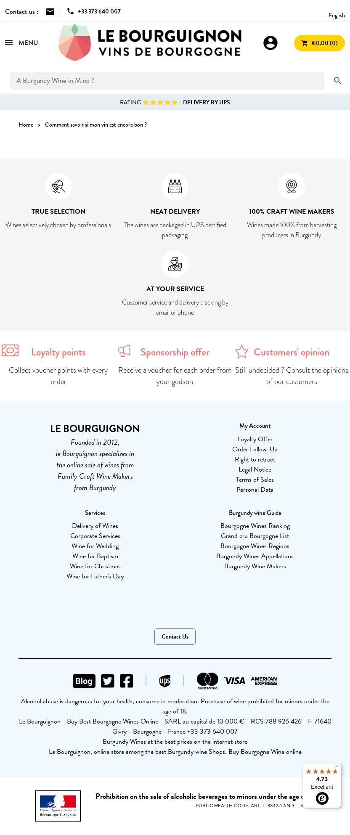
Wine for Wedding (95, 546)
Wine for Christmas (95, 566)
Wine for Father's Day (95, 576)
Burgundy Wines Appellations (255, 556)
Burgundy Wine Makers (255, 566)
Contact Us (175, 636)
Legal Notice (255, 469)
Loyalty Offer (255, 439)
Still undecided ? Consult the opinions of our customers (291, 376)
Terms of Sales (255, 479)
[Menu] (336, 768)
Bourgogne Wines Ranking (255, 526)
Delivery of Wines (95, 526)
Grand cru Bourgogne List (255, 536)
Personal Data (254, 490)
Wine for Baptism (95, 556)
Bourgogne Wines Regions (254, 546)
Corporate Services (95, 536)
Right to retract (255, 459)
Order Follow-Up (255, 449)
